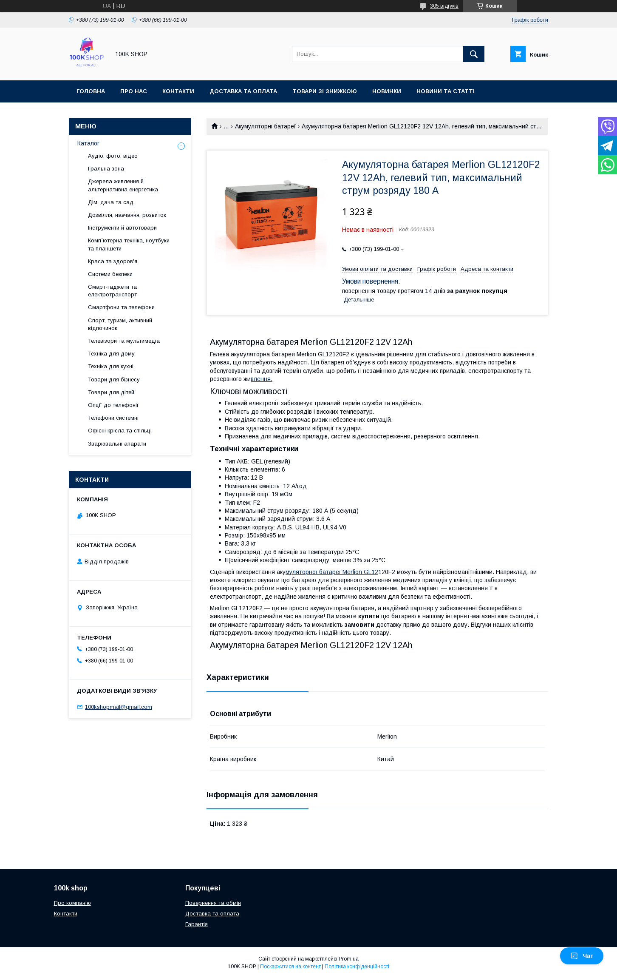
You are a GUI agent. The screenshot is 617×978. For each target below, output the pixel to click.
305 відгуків (444, 6)
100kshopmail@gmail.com (118, 707)
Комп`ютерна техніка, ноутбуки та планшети (129, 244)
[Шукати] (473, 54)
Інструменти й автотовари (122, 228)
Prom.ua (349, 959)
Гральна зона (106, 168)
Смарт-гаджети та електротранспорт (112, 291)
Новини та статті (445, 91)
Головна (90, 91)
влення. (261, 378)
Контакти (178, 91)
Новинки (386, 91)
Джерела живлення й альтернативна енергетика (123, 185)
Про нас (133, 91)
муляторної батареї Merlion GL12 (332, 572)
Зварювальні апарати (117, 444)
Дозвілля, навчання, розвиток (127, 215)
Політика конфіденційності (357, 966)
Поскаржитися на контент (290, 966)
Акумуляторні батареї (265, 126)
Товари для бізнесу (114, 379)
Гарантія (196, 924)
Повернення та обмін (213, 903)
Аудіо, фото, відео (113, 156)
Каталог (88, 143)
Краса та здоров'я (112, 261)
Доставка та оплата (243, 91)
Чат (581, 956)
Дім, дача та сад (110, 202)
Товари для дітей (111, 392)
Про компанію (72, 903)
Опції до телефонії (113, 405)
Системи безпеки (110, 274)
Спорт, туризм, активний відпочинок (120, 324)
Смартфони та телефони (121, 307)
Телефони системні (113, 418)
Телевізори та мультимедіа (124, 341)
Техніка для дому (111, 353)
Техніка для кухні (110, 366)
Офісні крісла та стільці (120, 430)
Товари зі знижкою (324, 91)
